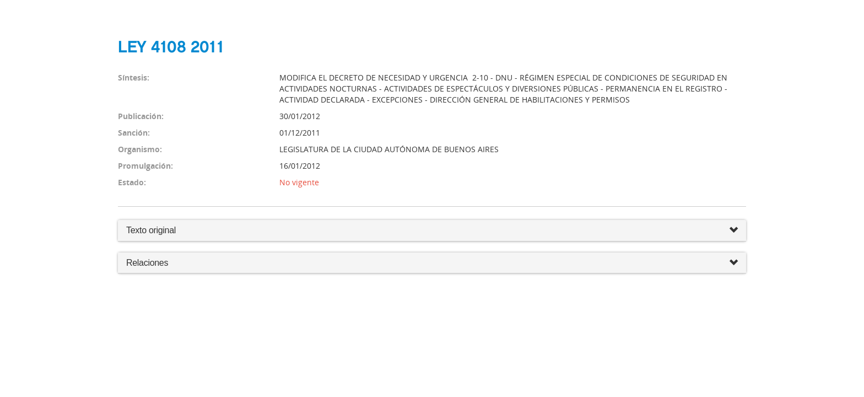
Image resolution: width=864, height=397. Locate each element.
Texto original (151, 230)
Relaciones (432, 263)
